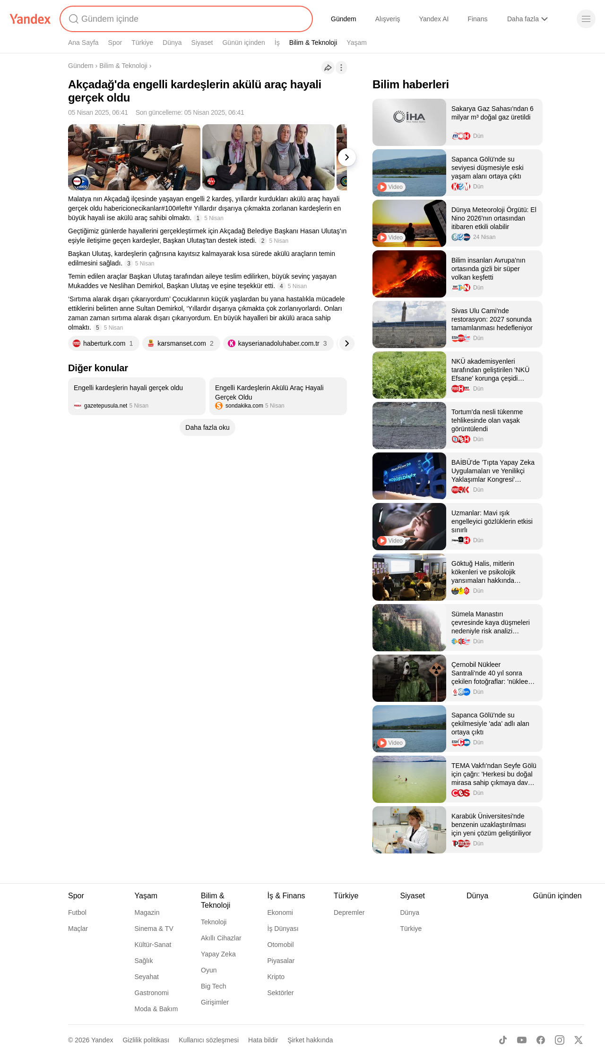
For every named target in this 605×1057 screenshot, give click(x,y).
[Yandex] (30, 19)
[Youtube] (521, 1040)
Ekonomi (280, 912)
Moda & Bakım (156, 1009)
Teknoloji (213, 922)
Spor (115, 42)
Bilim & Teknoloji (313, 42)
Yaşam (356, 42)
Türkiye (142, 42)
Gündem (343, 19)
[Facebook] (540, 1040)
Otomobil (281, 944)
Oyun (208, 970)
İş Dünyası (283, 928)
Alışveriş (387, 19)
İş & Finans (286, 896)
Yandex (102, 1040)
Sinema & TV (154, 928)
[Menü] (586, 18)
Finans (477, 19)
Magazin (147, 912)
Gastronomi (152, 993)
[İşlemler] (341, 67)
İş (277, 42)
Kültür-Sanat (153, 944)
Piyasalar (281, 960)
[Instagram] (559, 1040)
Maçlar (78, 928)
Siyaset (202, 42)
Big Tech (213, 986)
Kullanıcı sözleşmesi (209, 1040)
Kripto (276, 976)
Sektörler (281, 993)
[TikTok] (503, 1040)
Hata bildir (263, 1040)
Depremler (349, 912)
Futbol (77, 912)
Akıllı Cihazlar (221, 938)
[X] (578, 1040)
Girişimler (215, 1002)
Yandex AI (434, 19)
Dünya (172, 42)
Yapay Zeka (218, 954)
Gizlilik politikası (145, 1040)
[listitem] (137, 396)
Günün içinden (243, 42)
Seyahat (147, 976)
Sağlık (144, 960)
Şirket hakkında (310, 1040)
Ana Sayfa (83, 42)
